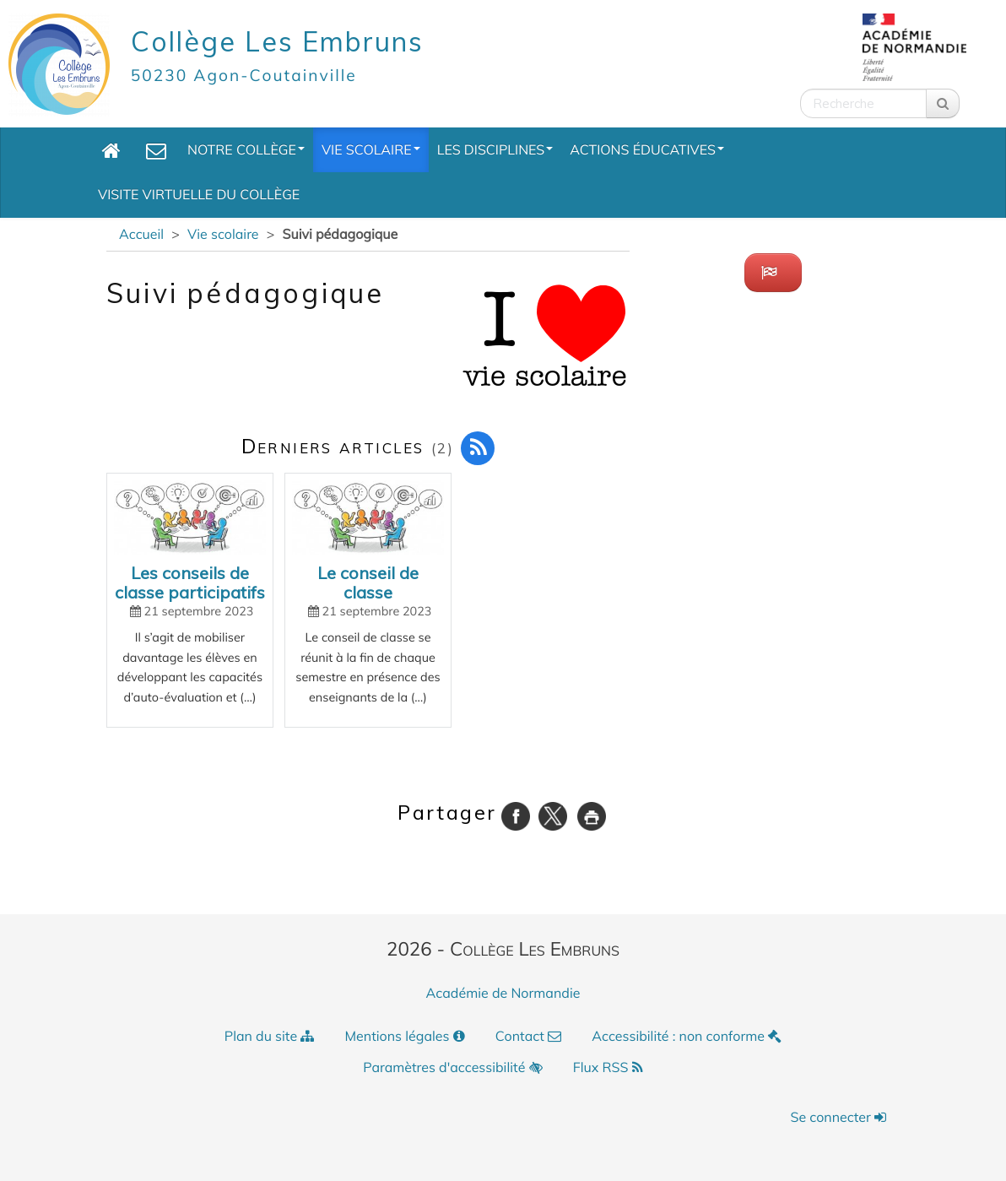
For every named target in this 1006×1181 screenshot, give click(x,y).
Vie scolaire (371, 149)
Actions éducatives (647, 149)
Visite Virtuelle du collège (199, 194)
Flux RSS (608, 1067)
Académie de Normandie (503, 992)
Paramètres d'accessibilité (452, 1067)
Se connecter (838, 1116)
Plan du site (269, 1035)
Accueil (141, 233)
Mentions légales (405, 1035)
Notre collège (246, 149)
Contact (528, 1035)
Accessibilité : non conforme (687, 1035)
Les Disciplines (495, 149)
